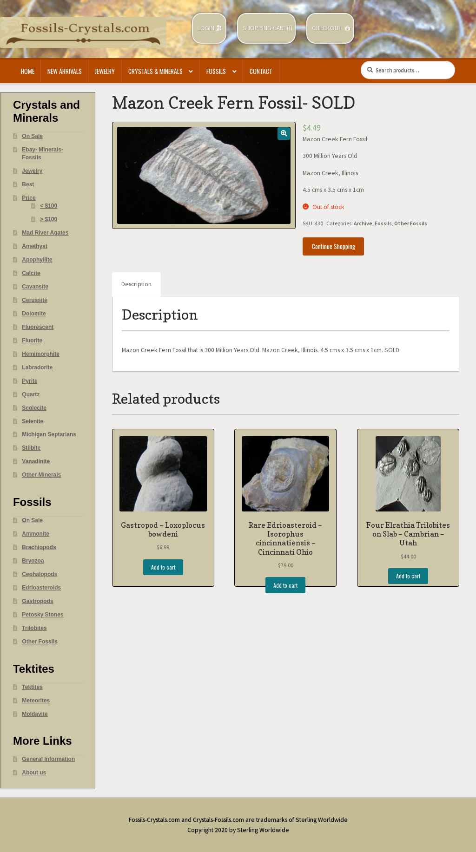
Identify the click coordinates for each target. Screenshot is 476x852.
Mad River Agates (45, 232)
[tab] (136, 284)
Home (27, 71)
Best (28, 184)
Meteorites (36, 700)
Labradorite (37, 367)
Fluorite (32, 340)
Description (136, 284)
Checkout (327, 28)
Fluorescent (37, 327)
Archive (363, 223)
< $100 (48, 206)
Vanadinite (36, 461)
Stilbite (31, 448)
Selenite (32, 421)
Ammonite (35, 534)
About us (34, 772)
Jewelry (105, 71)
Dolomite (34, 313)
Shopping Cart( (266, 28)
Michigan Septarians (49, 434)
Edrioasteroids (41, 587)
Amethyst (34, 246)
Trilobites (34, 628)
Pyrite (29, 381)
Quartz (31, 394)
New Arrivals (64, 71)
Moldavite (34, 714)
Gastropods (37, 601)
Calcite (31, 273)
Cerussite (34, 300)
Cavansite (35, 286)
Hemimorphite (41, 354)
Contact (261, 71)
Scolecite (34, 408)
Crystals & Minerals (155, 71)
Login (206, 28)
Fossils (216, 71)
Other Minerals (41, 475)
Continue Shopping (333, 246)
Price (28, 198)
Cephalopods (39, 574)
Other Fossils (410, 223)
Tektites (32, 687)
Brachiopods (39, 547)
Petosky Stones (42, 614)
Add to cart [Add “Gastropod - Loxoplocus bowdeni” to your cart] (163, 567)
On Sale (32, 136)
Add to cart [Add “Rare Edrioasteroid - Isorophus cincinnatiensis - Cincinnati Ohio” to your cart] (285, 585)
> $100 (48, 219)
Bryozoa (33, 560)
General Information (48, 759)
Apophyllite (37, 259)
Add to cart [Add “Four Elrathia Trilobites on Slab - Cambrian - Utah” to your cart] (408, 576)
